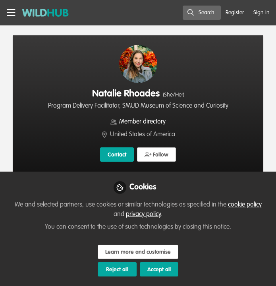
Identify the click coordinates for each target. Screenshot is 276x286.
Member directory (142, 122)
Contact (117, 155)
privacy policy (143, 214)
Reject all (117, 269)
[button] (156, 154)
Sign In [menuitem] (261, 12)
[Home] (41, 13)
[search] (202, 13)
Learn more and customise (138, 252)
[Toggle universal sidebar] (11, 13)
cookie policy (245, 205)
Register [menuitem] (235, 12)
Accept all (159, 269)
